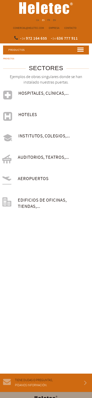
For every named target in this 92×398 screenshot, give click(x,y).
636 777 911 (67, 38)
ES (43, 20)
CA (37, 20)
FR (48, 20)
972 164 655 (36, 38)
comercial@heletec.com (28, 28)
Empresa (54, 28)
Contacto (70, 28)
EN (54, 20)
